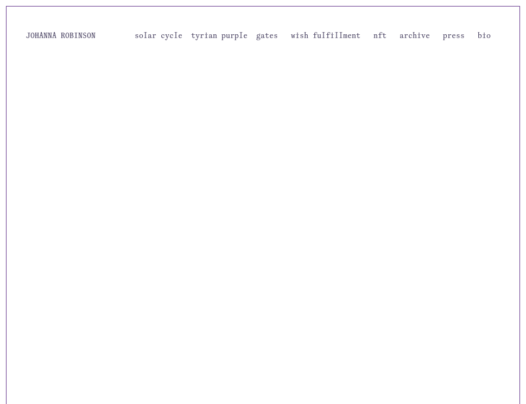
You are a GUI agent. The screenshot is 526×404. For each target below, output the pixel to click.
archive (415, 35)
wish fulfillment (325, 35)
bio (484, 35)
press (454, 35)
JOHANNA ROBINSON (61, 35)
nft (379, 35)
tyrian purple (219, 35)
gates (267, 35)
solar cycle (158, 35)
